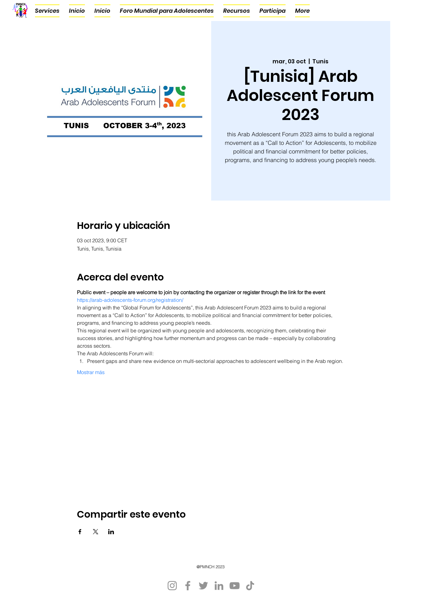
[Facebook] (188, 585)
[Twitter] (203, 585)
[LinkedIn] (219, 585)
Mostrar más (91, 372)
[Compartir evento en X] (96, 531)
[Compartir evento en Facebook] (80, 531)
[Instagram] (172, 585)
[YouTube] (234, 585)
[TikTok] (250, 585)
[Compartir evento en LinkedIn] (111, 531)
